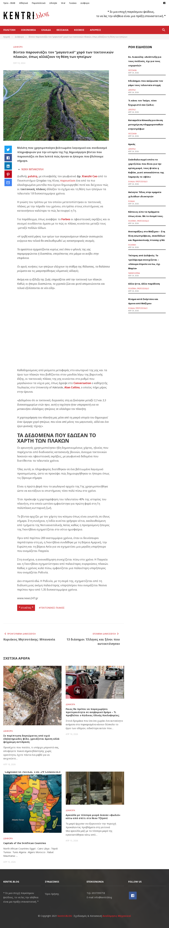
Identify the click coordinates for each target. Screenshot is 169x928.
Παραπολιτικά (38, 3)
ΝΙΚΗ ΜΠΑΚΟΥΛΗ (32, 169)
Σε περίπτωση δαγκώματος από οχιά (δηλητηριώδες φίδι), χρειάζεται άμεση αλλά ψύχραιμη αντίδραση (31, 738)
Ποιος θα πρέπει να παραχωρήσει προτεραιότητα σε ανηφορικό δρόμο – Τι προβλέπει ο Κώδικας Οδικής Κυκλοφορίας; (92, 712)
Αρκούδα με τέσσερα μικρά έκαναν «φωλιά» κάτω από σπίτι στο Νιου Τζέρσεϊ (93, 816)
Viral (63, 3)
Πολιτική (9, 29)
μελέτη (32, 176)
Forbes (65, 219)
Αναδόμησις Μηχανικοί (116, 915)
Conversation (82, 383)
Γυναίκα (72, 3)
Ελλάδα (46, 29)
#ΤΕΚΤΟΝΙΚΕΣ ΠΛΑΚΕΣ (52, 607)
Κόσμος (79, 29)
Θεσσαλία (62, 29)
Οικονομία (28, 29)
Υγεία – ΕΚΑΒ (9, 3)
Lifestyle (53, 3)
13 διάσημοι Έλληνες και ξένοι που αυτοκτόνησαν (93, 641)
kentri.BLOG (65, 915)
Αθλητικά (23, 3)
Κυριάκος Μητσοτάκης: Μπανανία (29, 639)
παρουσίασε (67, 180)
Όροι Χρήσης (52, 893)
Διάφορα (84, 3)
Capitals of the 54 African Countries (24, 843)
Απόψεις (95, 29)
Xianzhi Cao (89, 176)
